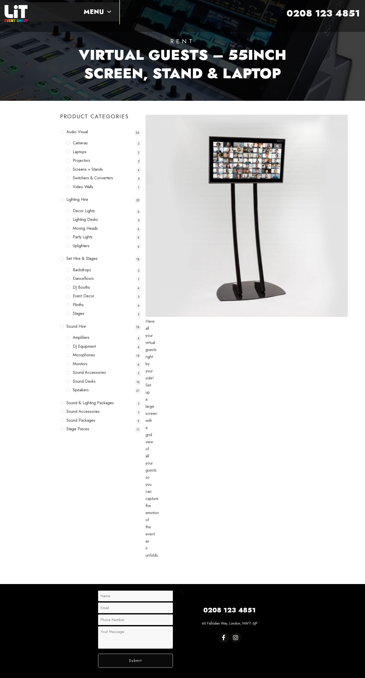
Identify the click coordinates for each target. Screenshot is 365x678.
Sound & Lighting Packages (90, 403)
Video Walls (83, 187)
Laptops (79, 152)
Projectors (81, 160)
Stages (78, 313)
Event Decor (83, 296)
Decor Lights (84, 211)
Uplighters (81, 246)
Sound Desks (84, 381)
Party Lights (83, 237)
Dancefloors (83, 278)
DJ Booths (81, 287)
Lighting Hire (77, 199)
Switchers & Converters (93, 178)
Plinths (78, 305)
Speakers (81, 390)
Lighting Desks (85, 219)
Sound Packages (80, 420)
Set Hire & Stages (82, 258)
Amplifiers (81, 337)
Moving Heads (85, 228)
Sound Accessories (89, 372)
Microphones (84, 355)
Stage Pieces (77, 429)
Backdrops (82, 270)
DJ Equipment (84, 346)
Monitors (80, 364)
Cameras (80, 143)
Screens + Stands (88, 169)
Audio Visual (77, 132)
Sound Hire (76, 326)
